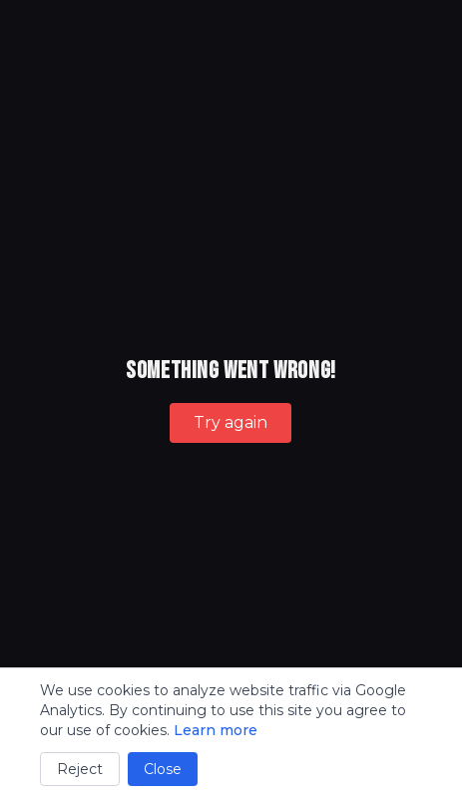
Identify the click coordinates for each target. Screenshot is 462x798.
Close (163, 769)
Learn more (215, 730)
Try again (230, 422)
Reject (80, 769)
